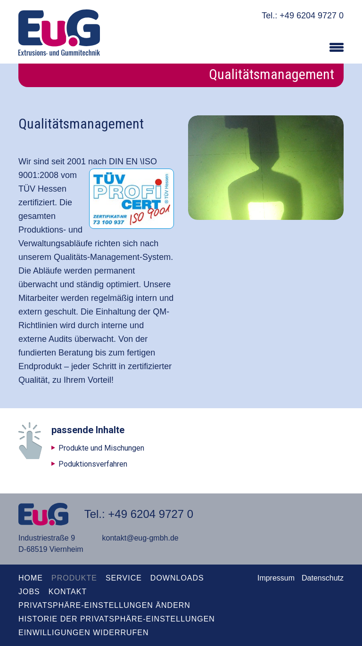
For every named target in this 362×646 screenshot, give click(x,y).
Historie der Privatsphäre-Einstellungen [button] (116, 619)
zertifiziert (36, 202)
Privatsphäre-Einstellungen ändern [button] (104, 605)
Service (124, 578)
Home (30, 578)
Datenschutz (323, 578)
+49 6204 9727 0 (312, 15)
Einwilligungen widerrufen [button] (83, 633)
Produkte (74, 578)
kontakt (68, 592)
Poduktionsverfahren (92, 464)
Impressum (276, 578)
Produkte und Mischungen (101, 448)
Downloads (177, 578)
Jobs (29, 592)
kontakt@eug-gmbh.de (140, 538)
